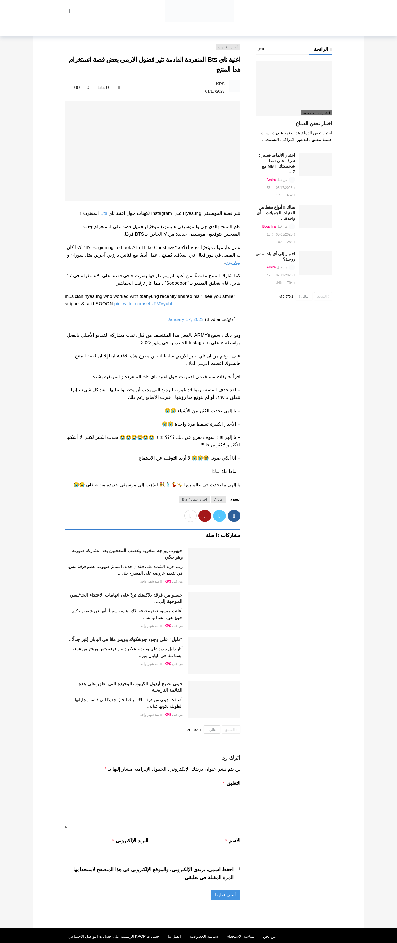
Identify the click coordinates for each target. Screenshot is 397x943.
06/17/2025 (285, 188)
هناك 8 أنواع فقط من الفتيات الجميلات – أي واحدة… (276, 213)
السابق (231, 730)
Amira (271, 180)
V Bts (218, 499)
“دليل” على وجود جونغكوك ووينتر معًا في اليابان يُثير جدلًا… (125, 639)
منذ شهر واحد (151, 581)
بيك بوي (232, 262)
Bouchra (269, 226)
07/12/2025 (285, 275)
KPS (220, 83)
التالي (212, 730)
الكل (260, 49)
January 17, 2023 (185, 319)
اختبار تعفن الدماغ (314, 123)
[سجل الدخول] (69, 11)
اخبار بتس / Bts (194, 499)
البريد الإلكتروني (130, 840)
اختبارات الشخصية (316, 112)
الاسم (232, 840)
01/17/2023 (215, 91)
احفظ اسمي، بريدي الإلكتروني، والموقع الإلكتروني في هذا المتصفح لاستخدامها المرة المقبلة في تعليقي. (153, 872)
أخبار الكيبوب (228, 47)
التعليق (231, 782)
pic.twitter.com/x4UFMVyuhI (143, 303)
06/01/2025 (285, 234)
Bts (103, 213)
